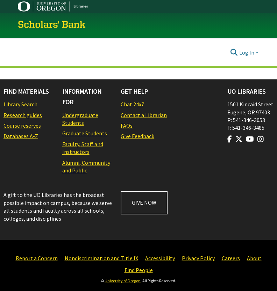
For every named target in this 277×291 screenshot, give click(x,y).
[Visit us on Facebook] (229, 139)
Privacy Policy (198, 258)
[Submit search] (234, 52)
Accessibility (160, 258)
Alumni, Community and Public (86, 166)
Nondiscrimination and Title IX (101, 258)
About (254, 258)
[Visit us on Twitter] (238, 139)
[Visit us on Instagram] (260, 139)
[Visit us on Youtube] (250, 139)
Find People (139, 270)
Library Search (20, 104)
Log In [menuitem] (246, 52)
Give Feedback (137, 136)
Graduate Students (84, 133)
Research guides (22, 115)
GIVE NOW (144, 202)
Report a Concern (37, 258)
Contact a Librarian (144, 115)
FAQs (127, 125)
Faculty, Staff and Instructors (82, 148)
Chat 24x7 (132, 104)
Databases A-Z (20, 136)
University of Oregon (123, 280)
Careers (231, 258)
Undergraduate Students (80, 119)
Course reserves (22, 125)
